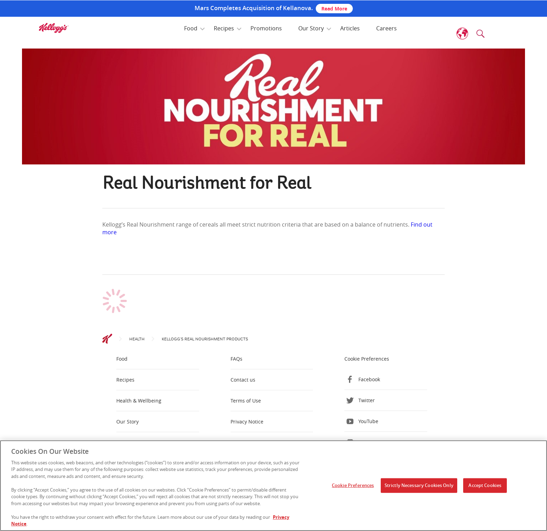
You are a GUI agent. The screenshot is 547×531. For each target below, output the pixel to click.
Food (190, 28)
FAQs (236, 358)
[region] (273, 485)
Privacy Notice (247, 421)
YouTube (368, 421)
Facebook (369, 379)
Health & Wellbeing (138, 400)
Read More (334, 8)
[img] (53, 28)
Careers (386, 28)
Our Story (311, 28)
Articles (350, 28)
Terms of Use (246, 400)
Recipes (224, 28)
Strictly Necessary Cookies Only (419, 485)
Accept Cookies (484, 485)
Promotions (266, 28)
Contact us (243, 379)
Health (137, 339)
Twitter (366, 400)
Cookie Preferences (366, 358)
